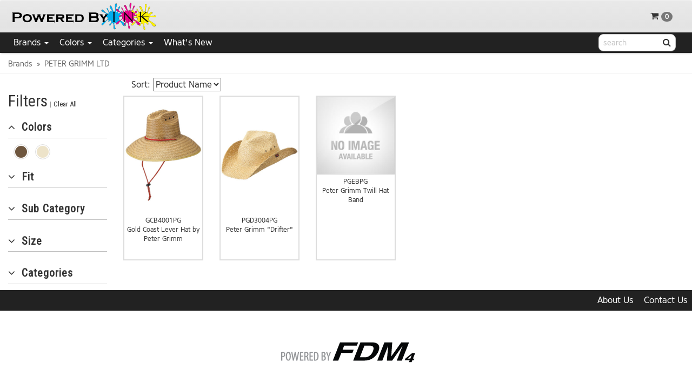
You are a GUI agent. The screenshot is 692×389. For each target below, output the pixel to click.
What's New (188, 42)
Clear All (65, 104)
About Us (615, 300)
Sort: (140, 84)
